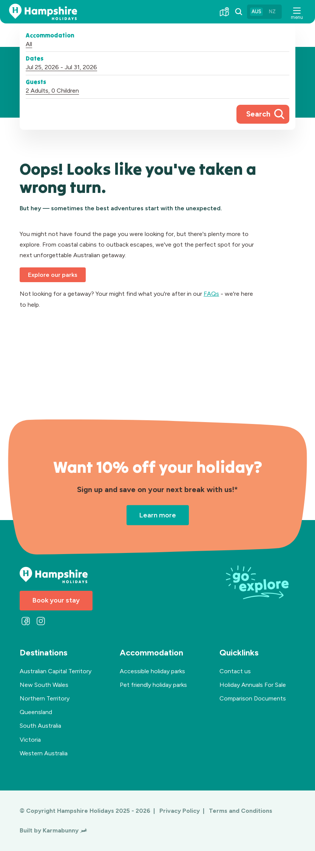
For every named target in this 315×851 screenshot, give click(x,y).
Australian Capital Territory (55, 671)
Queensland (36, 712)
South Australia (40, 725)
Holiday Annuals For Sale (252, 684)
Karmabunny (65, 830)
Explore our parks (52, 274)
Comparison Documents (252, 698)
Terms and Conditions (240, 810)
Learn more (157, 515)
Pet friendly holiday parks (153, 684)
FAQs (211, 293)
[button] (297, 12)
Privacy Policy (180, 810)
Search (258, 114)
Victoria (30, 739)
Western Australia (44, 753)
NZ (272, 11)
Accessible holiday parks (152, 671)
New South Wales (44, 684)
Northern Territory (44, 698)
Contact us (235, 671)
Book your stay (56, 600)
